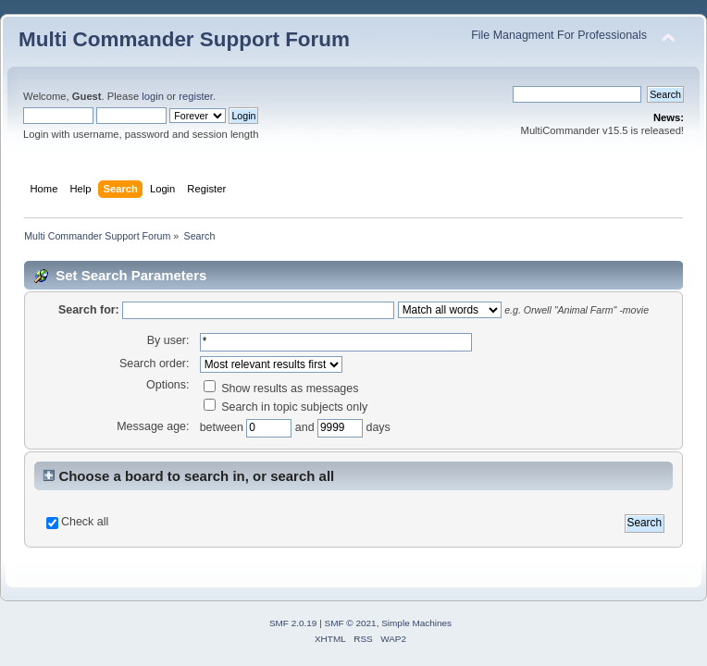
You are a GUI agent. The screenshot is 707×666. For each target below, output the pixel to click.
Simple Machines (416, 623)
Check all (84, 521)
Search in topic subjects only (286, 407)
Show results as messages (281, 388)
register (196, 96)
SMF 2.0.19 (293, 623)
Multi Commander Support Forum (184, 39)
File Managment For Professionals (559, 35)
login (153, 96)
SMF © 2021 (351, 623)
